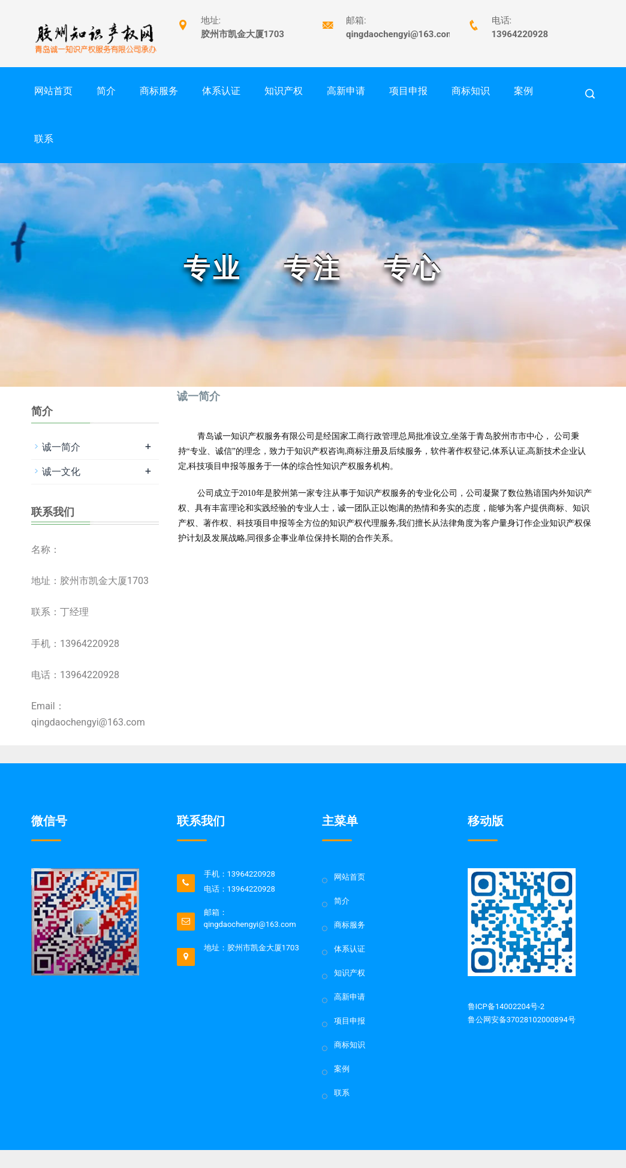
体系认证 (221, 91)
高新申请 (346, 91)
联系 (43, 139)
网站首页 (53, 91)
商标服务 (159, 91)
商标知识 (471, 91)
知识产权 (283, 91)
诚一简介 (61, 447)
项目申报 (408, 91)
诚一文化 (61, 471)
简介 (106, 91)
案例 (523, 91)
